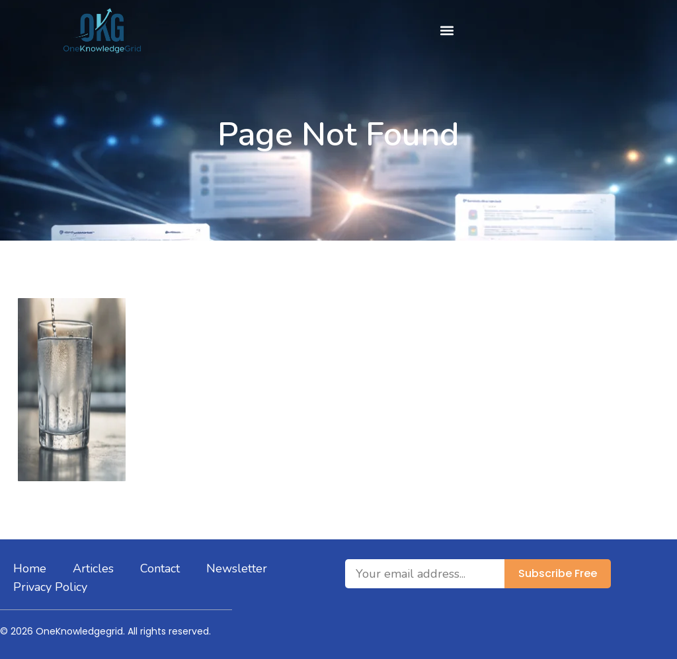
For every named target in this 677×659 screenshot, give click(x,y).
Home (29, 568)
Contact (160, 568)
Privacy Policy (50, 587)
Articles (93, 568)
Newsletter (236, 568)
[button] (447, 30)
